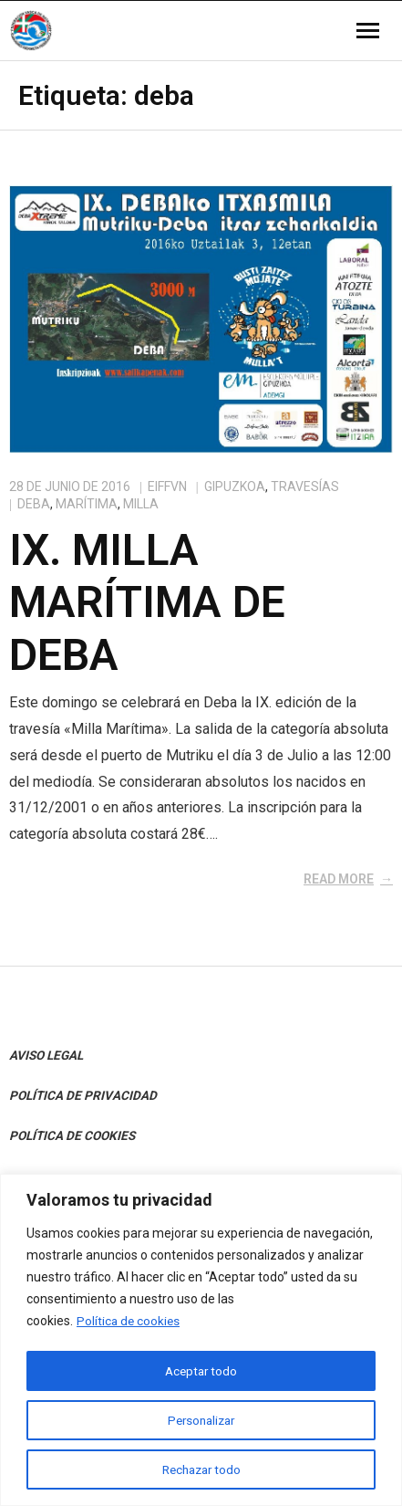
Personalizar (201, 1420)
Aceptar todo (201, 1371)
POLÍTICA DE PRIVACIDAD (83, 1095)
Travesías (305, 486)
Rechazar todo (201, 1469)
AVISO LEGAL (46, 1055)
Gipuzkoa (234, 486)
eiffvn (167, 486)
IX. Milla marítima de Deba (147, 602)
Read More (339, 879)
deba (33, 504)
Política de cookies (129, 1322)
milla (141, 504)
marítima (87, 504)
